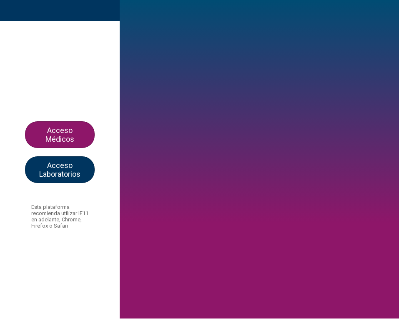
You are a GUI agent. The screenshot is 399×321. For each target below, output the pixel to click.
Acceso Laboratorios (59, 169)
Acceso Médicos (59, 134)
